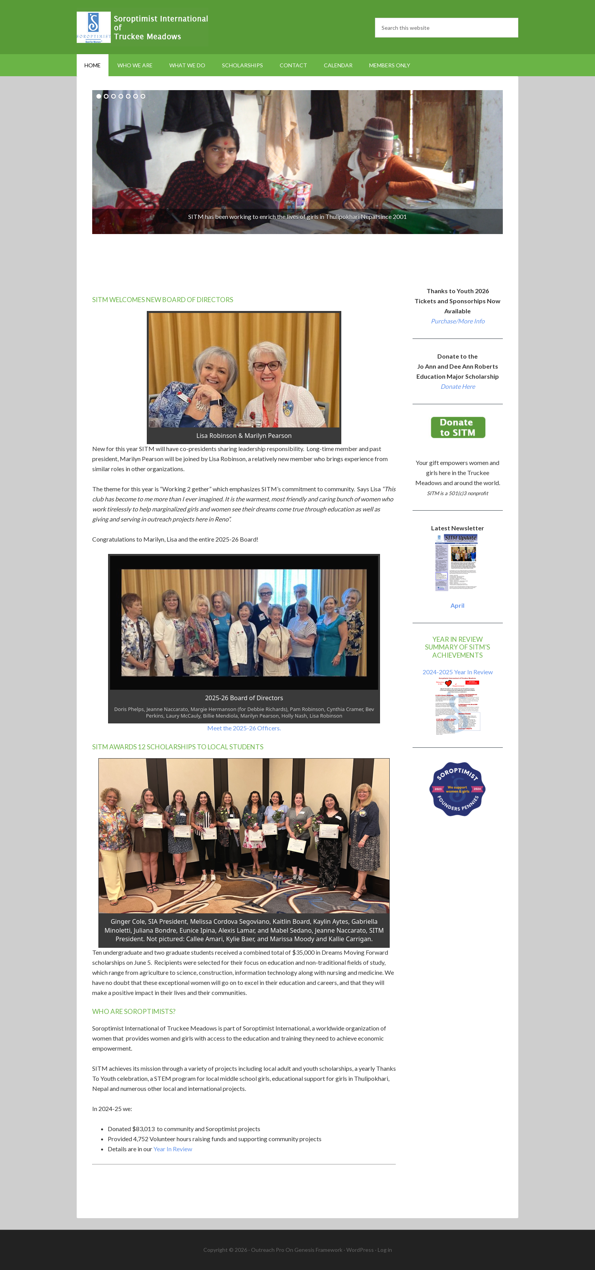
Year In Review (172, 1148)
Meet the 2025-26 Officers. (244, 728)
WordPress (360, 1249)
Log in (385, 1249)
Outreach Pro (267, 1249)
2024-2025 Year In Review (458, 671)
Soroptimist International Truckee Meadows (142, 27)
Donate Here (457, 386)
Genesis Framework (318, 1249)
